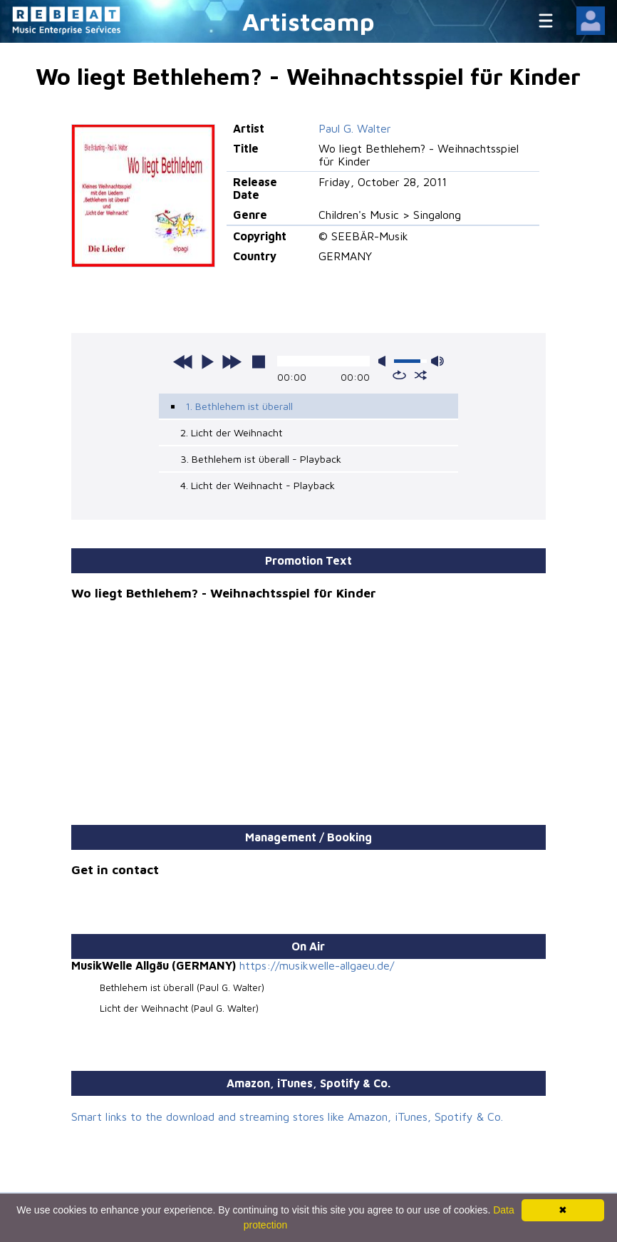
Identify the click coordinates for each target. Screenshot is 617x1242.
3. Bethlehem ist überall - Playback (260, 459)
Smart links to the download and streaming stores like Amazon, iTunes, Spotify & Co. (287, 1116)
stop (259, 361)
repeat (399, 375)
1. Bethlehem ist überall (239, 406)
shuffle (421, 375)
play (207, 361)
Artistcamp (308, 21)
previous (183, 361)
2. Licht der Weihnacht (231, 432)
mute (384, 361)
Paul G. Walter (354, 128)
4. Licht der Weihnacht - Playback (257, 485)
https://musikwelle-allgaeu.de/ (316, 965)
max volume (437, 361)
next (232, 361)
